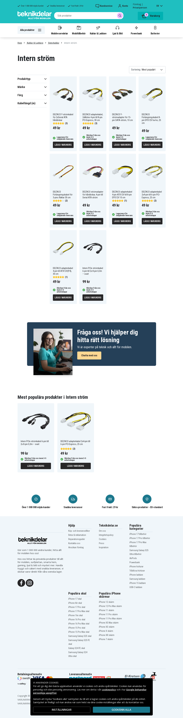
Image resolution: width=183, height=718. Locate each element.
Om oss (102, 531)
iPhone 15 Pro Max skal (78, 632)
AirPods (133, 558)
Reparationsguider (76, 539)
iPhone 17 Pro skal (76, 607)
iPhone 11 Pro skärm (108, 614)
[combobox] (88, 15)
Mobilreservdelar (59, 30)
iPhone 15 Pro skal (76, 627)
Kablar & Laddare (98, 30)
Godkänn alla (121, 709)
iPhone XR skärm (106, 635)
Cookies (102, 539)
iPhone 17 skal (75, 599)
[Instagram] (29, 582)
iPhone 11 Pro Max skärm (110, 618)
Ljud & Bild (117, 30)
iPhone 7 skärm (106, 639)
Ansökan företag (76, 547)
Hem (20, 43)
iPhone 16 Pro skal (76, 619)
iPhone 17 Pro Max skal (78, 611)
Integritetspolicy (106, 535)
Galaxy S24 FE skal (76, 648)
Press (101, 543)
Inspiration (103, 547)
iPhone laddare (136, 575)
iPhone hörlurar (136, 566)
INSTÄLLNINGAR (62, 709)
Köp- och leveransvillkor (79, 531)
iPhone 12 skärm (106, 602)
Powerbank (136, 30)
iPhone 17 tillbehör (137, 534)
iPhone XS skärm (106, 627)
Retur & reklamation (77, 535)
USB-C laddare (135, 587)
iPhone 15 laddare (137, 583)
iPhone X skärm (106, 631)
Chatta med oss (89, 355)
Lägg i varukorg (63, 145)
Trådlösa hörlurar (137, 570)
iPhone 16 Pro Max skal (78, 623)
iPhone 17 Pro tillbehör (139, 538)
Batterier (155, 30)
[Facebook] (21, 582)
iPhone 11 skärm (106, 610)
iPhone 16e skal (75, 615)
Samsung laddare (137, 579)
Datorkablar (53, 43)
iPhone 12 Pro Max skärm (110, 606)
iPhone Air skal (75, 603)
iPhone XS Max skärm (108, 622)
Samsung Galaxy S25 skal (79, 636)
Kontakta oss (74, 543)
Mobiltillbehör (79, 30)
